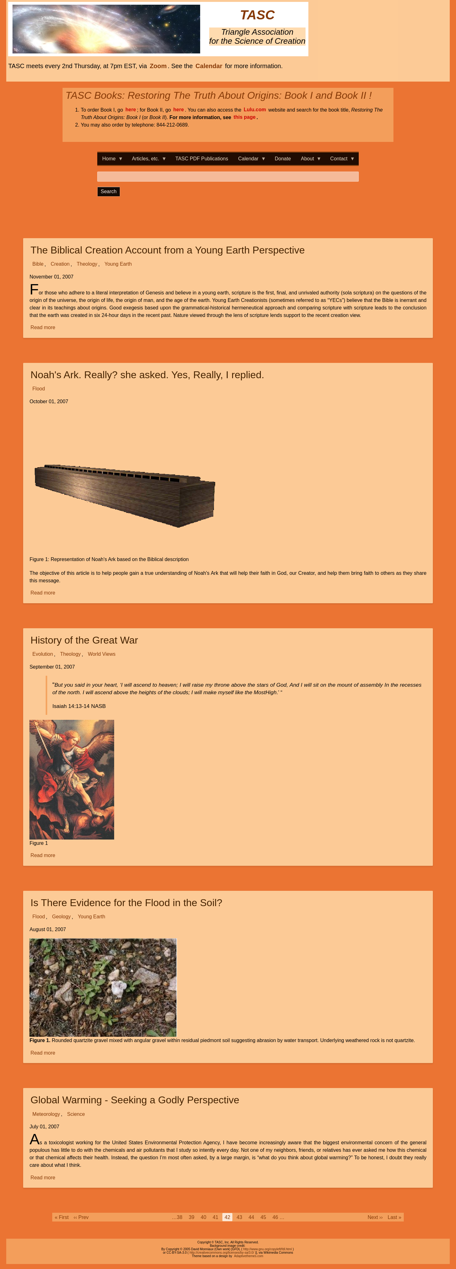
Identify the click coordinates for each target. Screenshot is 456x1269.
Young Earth (118, 264)
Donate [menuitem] (283, 158)
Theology (87, 264)
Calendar (208, 66)
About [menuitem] (309, 160)
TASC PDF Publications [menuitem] (201, 158)
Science (76, 1114)
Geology (61, 917)
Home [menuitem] (110, 160)
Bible (38, 264)
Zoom (158, 66)
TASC (257, 15)
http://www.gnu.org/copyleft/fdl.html (267, 1249)
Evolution (43, 654)
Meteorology (46, 1114)
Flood (39, 389)
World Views (101, 654)
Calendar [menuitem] (249, 160)
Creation (60, 264)
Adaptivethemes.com (248, 1256)
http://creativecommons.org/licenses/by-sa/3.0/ (222, 1252)
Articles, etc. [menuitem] (147, 160)
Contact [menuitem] (340, 160)
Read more (43, 327)
